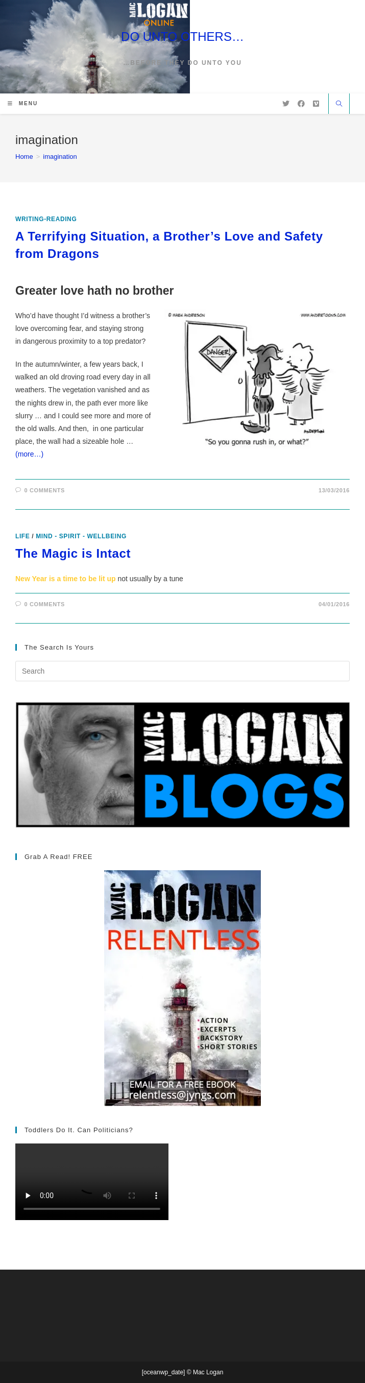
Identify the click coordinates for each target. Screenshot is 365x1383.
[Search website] (339, 104)
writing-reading (46, 219)
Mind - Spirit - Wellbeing (81, 536)
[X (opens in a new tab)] (286, 103)
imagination (60, 156)
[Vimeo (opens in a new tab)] (316, 103)
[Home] (24, 156)
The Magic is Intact (73, 553)
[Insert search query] (182, 671)
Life (22, 536)
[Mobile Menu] (23, 103)
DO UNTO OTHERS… (182, 36)
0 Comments (45, 490)
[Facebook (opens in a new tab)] (301, 103)
